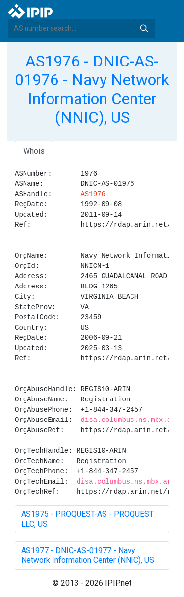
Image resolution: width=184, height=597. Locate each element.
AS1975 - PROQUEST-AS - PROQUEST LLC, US (87, 519)
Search (143, 28)
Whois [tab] (34, 150)
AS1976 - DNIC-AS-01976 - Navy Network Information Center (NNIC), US (92, 89)
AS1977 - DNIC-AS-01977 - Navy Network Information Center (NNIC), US (87, 555)
